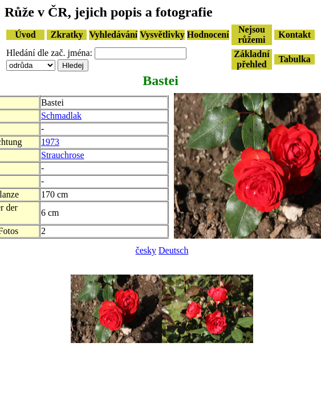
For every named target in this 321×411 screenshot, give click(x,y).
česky (146, 250)
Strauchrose (62, 155)
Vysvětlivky (162, 34)
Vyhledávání (113, 34)
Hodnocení (208, 34)
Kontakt (294, 34)
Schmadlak (61, 115)
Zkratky (67, 34)
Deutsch (173, 250)
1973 (50, 142)
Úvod (25, 34)
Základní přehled (251, 59)
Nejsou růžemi (251, 35)
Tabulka (294, 59)
